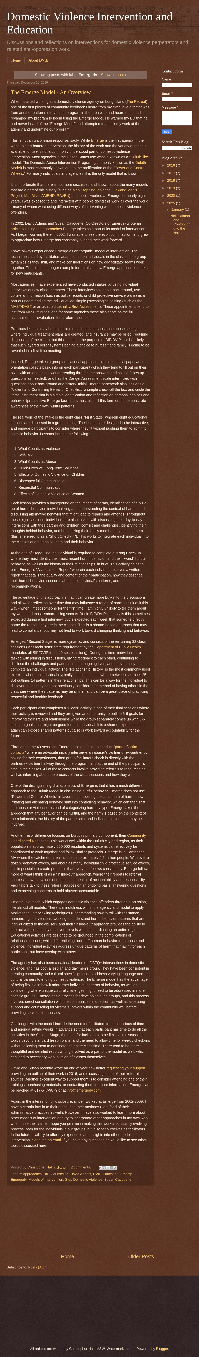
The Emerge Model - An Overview (51, 92)
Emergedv (18, 1179)
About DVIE (38, 60)
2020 (171, 196)
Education (110, 1174)
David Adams (80, 1174)
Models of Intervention (46, 1179)
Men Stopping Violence (91, 190)
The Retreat (136, 102)
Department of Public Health (118, 647)
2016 (171, 165)
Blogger (162, 1349)
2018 (171, 180)
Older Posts (141, 1256)
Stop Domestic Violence (83, 1179)
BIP (46, 1174)
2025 (171, 203)
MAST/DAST (21, 307)
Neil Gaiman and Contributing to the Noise (180, 224)
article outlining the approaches (36, 229)
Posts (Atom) (38, 1267)
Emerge (97, 140)
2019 (171, 188)
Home (16, 60)
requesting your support (125, 1068)
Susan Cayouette (117, 1179)
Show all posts (113, 75)
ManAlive (31, 196)
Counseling (59, 1174)
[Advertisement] (80, 1219)
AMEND (48, 196)
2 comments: (81, 1167)
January (178, 209)
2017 (171, 173)
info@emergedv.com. (84, 1090)
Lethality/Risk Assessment (78, 307)
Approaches (32, 1174)
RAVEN (63, 196)
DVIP (97, 1174)
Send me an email (47, 1140)
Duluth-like (139, 157)
